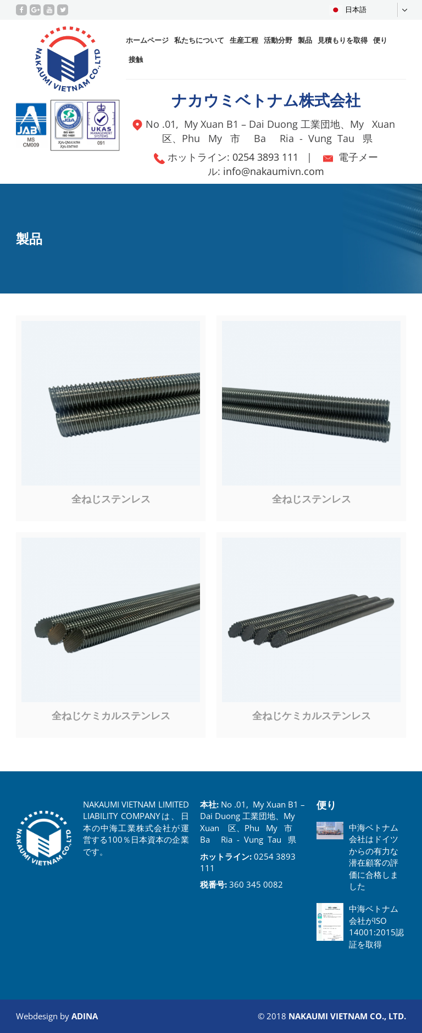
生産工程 (244, 40)
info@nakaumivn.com (273, 171)
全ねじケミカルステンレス (111, 715)
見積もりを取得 (343, 40)
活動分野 (278, 40)
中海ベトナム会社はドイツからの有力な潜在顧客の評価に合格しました (373, 856)
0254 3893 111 (265, 156)
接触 (136, 59)
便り (380, 40)
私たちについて (199, 40)
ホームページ (147, 40)
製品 (305, 40)
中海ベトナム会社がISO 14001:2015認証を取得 (376, 926)
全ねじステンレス (111, 498)
